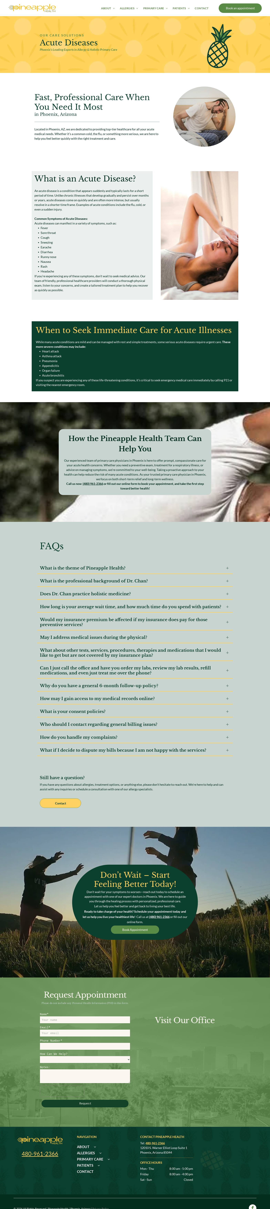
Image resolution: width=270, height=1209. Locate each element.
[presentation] (62, 1091)
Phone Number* (51, 1040)
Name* (44, 1014)
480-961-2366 (40, 1153)
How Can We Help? (54, 1054)
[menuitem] (107, 8)
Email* (45, 1027)
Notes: (45, 1067)
